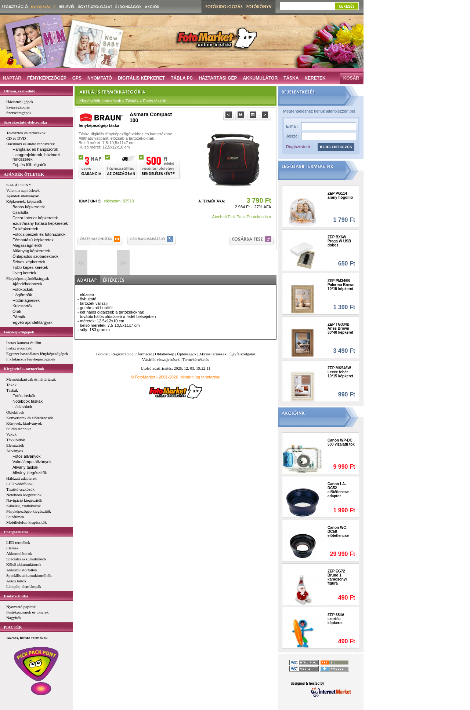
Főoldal (102, 354)
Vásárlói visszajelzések (161, 359)
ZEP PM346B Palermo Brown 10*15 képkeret (341, 285)
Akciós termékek (213, 354)
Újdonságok (186, 354)
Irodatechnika (16, 596)
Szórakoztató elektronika (25, 122)
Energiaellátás (16, 532)
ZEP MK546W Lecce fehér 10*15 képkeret (340, 372)
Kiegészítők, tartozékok (24, 368)
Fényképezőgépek (19, 332)
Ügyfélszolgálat (242, 354)
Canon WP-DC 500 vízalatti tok (341, 442)
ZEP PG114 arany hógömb (340, 195)
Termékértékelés (195, 359)
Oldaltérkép (164, 354)
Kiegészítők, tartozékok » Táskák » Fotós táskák (122, 101)
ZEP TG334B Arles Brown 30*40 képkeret (340, 328)
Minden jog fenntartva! (200, 377)
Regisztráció (298, 146)
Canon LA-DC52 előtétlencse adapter (338, 490)
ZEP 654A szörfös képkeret (336, 619)
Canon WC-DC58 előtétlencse (338, 532)
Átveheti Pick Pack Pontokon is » (241, 217)
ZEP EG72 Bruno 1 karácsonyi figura (337, 577)
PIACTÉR (13, 627)
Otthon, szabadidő (19, 91)
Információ (143, 354)
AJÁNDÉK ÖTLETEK (24, 174)
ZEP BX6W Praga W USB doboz (339, 241)
